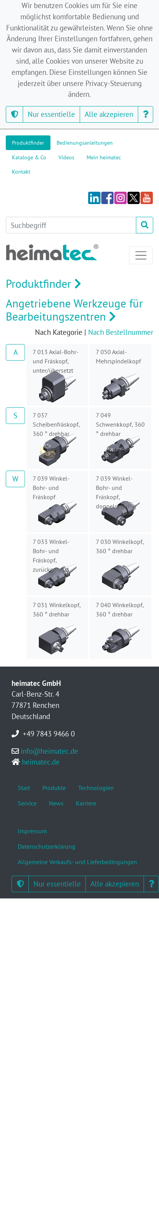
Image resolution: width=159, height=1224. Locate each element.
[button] (14, 114)
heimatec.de (41, 761)
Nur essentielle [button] (51, 114)
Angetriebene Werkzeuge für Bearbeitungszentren (74, 310)
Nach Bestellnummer (120, 332)
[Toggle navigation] (141, 255)
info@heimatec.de (49, 751)
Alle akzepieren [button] (109, 114)
